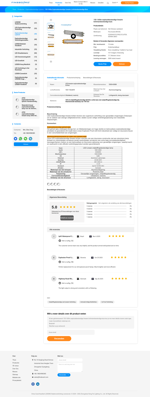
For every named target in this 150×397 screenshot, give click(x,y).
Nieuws (14, 371)
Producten (15, 363)
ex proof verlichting (107, 302)
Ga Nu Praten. (129, 3)
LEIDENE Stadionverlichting (26, 23)
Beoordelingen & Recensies (92, 77)
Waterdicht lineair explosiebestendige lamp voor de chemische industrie (30, 106)
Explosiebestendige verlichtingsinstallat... (26, 39)
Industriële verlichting (26, 49)
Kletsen (25, 144)
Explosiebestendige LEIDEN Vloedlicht (26, 83)
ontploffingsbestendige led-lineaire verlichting (62, 302)
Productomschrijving (73, 77)
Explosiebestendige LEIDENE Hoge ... (26, 78)
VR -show (15, 366)
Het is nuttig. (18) (67, 262)
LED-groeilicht (26, 61)
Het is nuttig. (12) (67, 241)
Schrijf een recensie (67, 218)
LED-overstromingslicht (26, 57)
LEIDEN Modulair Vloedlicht (26, 44)
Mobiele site (16, 377)
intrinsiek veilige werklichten (89, 302)
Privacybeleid (16, 380)
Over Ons (15, 369)
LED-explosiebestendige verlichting (26, 28)
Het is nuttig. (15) (67, 283)
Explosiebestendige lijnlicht (26, 34)
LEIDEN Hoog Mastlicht (26, 64)
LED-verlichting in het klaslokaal (26, 69)
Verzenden (59, 338)
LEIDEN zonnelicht (26, 74)
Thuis (14, 360)
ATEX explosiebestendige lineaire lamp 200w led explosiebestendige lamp (29, 113)
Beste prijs (103, 64)
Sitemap (15, 374)
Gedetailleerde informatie (55, 77)
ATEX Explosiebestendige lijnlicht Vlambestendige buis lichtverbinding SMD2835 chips (30, 99)
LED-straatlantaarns (26, 53)
